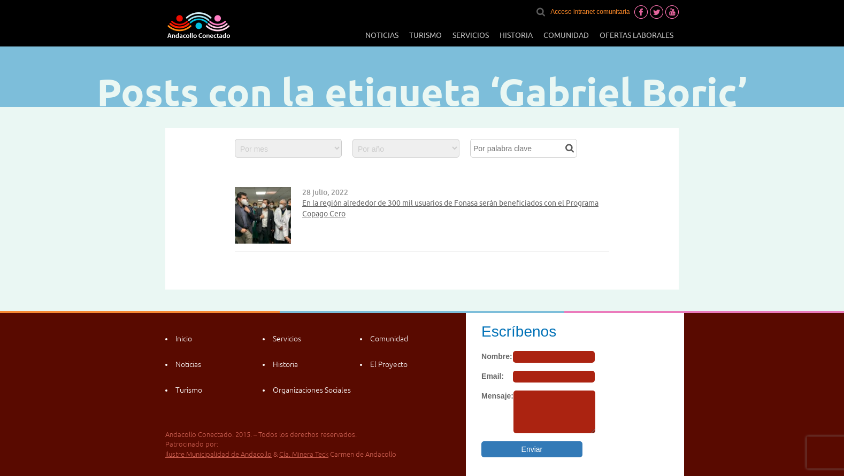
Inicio (183, 338)
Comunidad (566, 35)
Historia (516, 35)
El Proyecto (389, 364)
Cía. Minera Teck (303, 454)
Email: (492, 376)
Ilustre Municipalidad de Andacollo (218, 454)
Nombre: (496, 356)
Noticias (381, 35)
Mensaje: (497, 396)
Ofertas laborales (636, 35)
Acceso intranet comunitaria (590, 11)
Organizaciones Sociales (312, 390)
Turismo (425, 35)
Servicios (470, 35)
